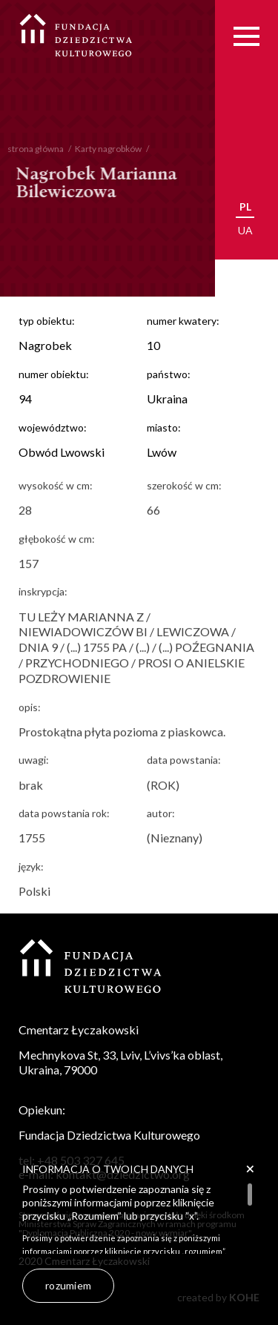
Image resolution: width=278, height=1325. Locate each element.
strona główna (29, 148)
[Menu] (246, 36)
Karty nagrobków (101, 148)
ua (245, 230)
